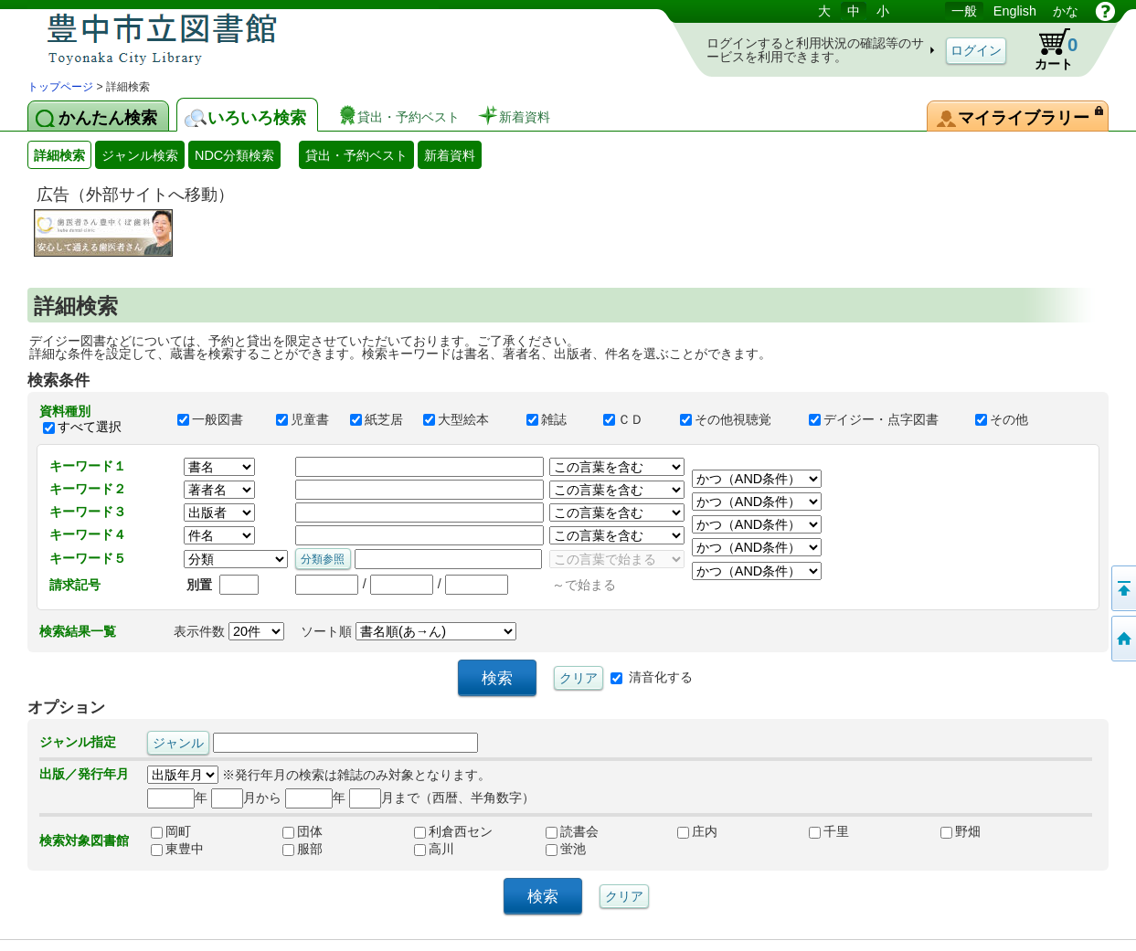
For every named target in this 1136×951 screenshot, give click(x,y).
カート (1047, 49)
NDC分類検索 (234, 155)
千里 (829, 831)
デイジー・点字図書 (884, 419)
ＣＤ (633, 419)
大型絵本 (466, 419)
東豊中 (177, 848)
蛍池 (566, 848)
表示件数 (229, 631)
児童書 (304, 419)
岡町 (171, 831)
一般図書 (218, 419)
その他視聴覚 (735, 419)
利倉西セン (453, 831)
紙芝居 (378, 419)
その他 (1010, 419)
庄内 (697, 831)
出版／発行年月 (84, 773)
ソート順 (408, 631)
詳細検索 (59, 155)
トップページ (60, 86)
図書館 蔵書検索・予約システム (219, 39)
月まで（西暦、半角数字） (442, 797)
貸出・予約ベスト (356, 155)
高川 (434, 848)
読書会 (572, 831)
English (1014, 11)
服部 (302, 848)
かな (1065, 11)
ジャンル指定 (77, 741)
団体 (302, 831)
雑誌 (556, 419)
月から (246, 797)
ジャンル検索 (139, 155)
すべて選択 (90, 426)
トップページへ (1122, 638)
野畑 (960, 831)
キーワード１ (87, 466)
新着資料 (449, 155)
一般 (964, 11)
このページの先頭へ (1122, 588)
